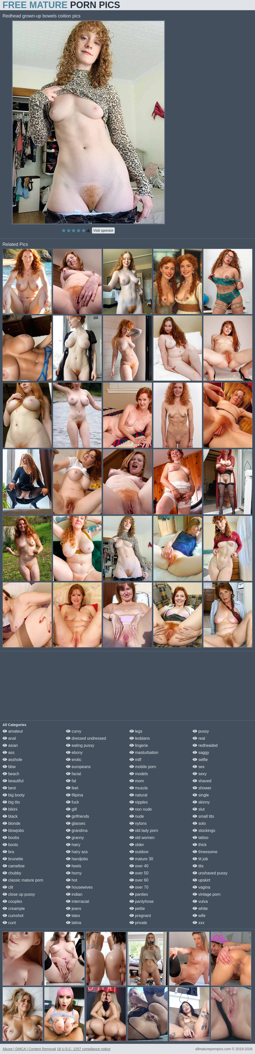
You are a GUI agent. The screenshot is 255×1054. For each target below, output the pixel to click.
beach (11, 774)
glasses (75, 823)
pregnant (140, 915)
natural (138, 795)
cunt (9, 923)
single (201, 795)
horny (74, 873)
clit (8, 887)
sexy (199, 774)
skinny (201, 802)
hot (71, 880)
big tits (11, 802)
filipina (74, 795)
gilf (71, 809)
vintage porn (207, 894)
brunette (13, 859)
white (200, 908)
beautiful (13, 781)
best (9, 788)
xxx (198, 923)
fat (71, 781)
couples (12, 901)
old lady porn (143, 830)
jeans (73, 908)
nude (136, 816)
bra (8, 852)
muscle (138, 788)
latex (73, 915)
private (138, 923)
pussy (201, 731)
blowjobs (13, 830)
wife (199, 915)
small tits (203, 816)
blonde (11, 823)
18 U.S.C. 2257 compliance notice (83, 1049)
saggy (201, 752)
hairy (73, 845)
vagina (201, 887)
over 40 (139, 866)
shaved (202, 781)
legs (136, 731)
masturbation (143, 752)
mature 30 (141, 859)
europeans (78, 767)
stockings (204, 830)
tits (198, 866)
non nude (140, 809)
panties (138, 894)
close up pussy (19, 894)
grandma (77, 830)
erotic (74, 759)
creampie (14, 908)
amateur (13, 731)
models (138, 774)
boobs (11, 837)
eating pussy (80, 745)
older (136, 845)
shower (202, 788)
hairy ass (77, 852)
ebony (74, 752)
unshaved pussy (210, 873)
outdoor (139, 852)
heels (73, 866)
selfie (200, 759)
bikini (10, 809)
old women (142, 837)
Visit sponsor (103, 230)
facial (73, 774)
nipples (138, 802)
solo (199, 823)
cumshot (13, 915)
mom (136, 781)
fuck (72, 802)
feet (72, 788)
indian (74, 894)
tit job (200, 859)
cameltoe (14, 866)
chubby (12, 873)
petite (137, 908)
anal (9, 738)
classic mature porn (23, 880)
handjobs (77, 859)
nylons (138, 823)
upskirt (201, 880)
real (199, 738)
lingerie (138, 745)
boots (10, 845)
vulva (200, 901)
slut (198, 809)
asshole (12, 759)
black (10, 816)
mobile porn (142, 767)
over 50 (139, 873)
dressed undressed (86, 738)
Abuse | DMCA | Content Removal (29, 1049)
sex (198, 767)
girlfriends (77, 816)
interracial (77, 901)
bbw (9, 767)
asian (10, 745)
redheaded (205, 745)
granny (75, 837)
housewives (79, 887)
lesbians (139, 738)
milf (135, 759)
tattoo (200, 837)
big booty (14, 795)
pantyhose (141, 901)
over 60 (139, 880)
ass (8, 752)
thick (199, 845)
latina (73, 923)
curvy (73, 731)
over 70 (139, 887)
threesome (205, 852)
